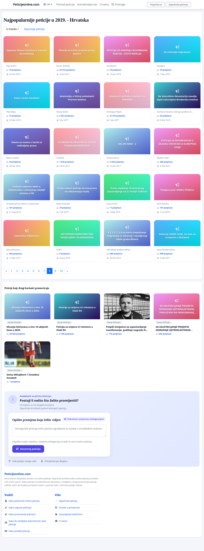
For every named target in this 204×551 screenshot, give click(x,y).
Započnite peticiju (178, 4)
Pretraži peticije (65, 4)
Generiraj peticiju (28, 448)
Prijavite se (156, 4)
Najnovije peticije (34, 29)
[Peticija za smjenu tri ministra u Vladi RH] (77, 315)
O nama (104, 4)
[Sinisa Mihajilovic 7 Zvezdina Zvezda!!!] (27, 363)
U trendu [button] (11, 29)
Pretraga (118, 4)
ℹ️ (70, 322)
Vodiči (8, 495)
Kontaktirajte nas (87, 4)
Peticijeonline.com (26, 4)
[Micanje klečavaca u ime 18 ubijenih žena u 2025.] (27, 315)
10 (61, 271)
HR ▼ (48, 4)
